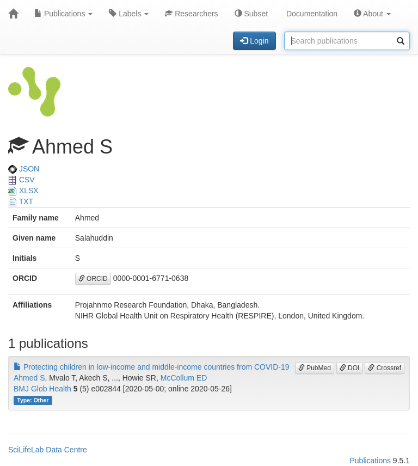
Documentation (310, 13)
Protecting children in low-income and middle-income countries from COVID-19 (152, 367)
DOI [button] (350, 368)
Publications (63, 13)
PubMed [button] (314, 368)
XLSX (23, 190)
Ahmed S (29, 377)
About (372, 13)
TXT (20, 201)
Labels (129, 13)
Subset (251, 13)
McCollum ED (184, 377)
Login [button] (254, 40)
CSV (21, 179)
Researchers (191, 13)
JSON (23, 168)
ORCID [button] (93, 279)
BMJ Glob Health (42, 388)
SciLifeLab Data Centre (47, 449)
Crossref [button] (384, 368)
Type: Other (32, 400)
